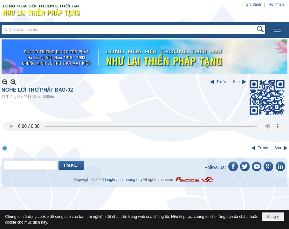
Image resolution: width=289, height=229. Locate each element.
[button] (277, 29)
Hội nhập (276, 4)
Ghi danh (253, 4)
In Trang (5, 148)
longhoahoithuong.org (123, 179)
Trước (222, 82)
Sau (236, 82)
